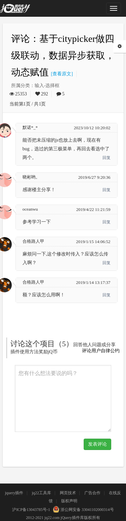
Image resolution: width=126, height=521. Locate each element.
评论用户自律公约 (101, 350)
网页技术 (68, 493)
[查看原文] (61, 73)
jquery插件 (14, 493)
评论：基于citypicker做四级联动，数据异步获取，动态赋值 (63, 55)
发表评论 (97, 444)
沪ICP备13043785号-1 (31, 509)
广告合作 (92, 493)
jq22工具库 (41, 493)
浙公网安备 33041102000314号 (82, 509)
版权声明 (69, 501)
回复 (106, 157)
